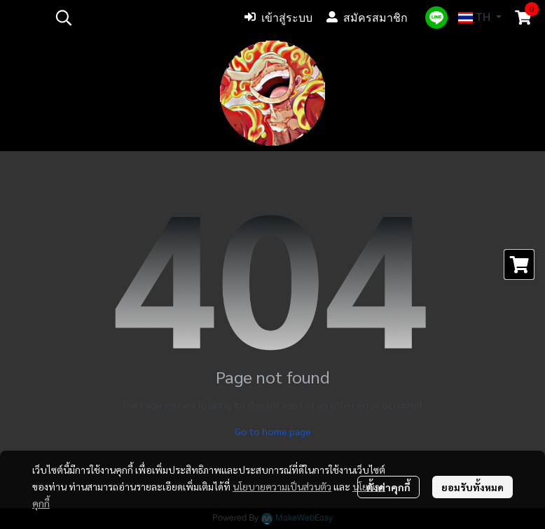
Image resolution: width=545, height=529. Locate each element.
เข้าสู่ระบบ (278, 17)
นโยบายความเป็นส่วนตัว (282, 486)
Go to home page (273, 431)
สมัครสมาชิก (367, 17)
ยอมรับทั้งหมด (472, 487)
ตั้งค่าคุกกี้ (388, 487)
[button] (139, 17)
